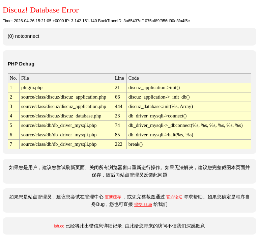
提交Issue (143, 204)
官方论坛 (174, 197)
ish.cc (59, 226)
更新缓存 (113, 197)
